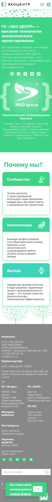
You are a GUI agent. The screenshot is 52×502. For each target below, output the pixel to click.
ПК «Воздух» (10, 386)
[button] (42, 4)
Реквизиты (8, 336)
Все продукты (10, 425)
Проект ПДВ (9, 397)
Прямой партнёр (12, 361)
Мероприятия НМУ (13, 403)
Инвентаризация (11, 400)
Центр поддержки (12, 451)
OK (38, 489)
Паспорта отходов (13, 433)
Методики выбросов (8, 413)
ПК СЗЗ (31, 406)
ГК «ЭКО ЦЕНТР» (18, 26)
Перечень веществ (8, 440)
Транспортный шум (38, 400)
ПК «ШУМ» (34, 386)
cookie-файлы (20, 493)
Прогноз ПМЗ (35, 420)
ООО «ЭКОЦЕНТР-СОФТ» (17, 366)
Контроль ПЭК (10, 406)
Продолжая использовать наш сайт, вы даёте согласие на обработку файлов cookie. (25, 373)
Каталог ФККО (10, 445)
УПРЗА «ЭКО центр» (9, 393)
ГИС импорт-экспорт (35, 416)
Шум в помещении (38, 397)
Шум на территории (34, 393)
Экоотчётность (11, 430)
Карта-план (34, 412)
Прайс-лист (9, 453)
